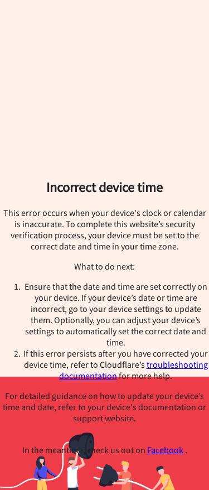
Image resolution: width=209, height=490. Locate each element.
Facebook (166, 449)
